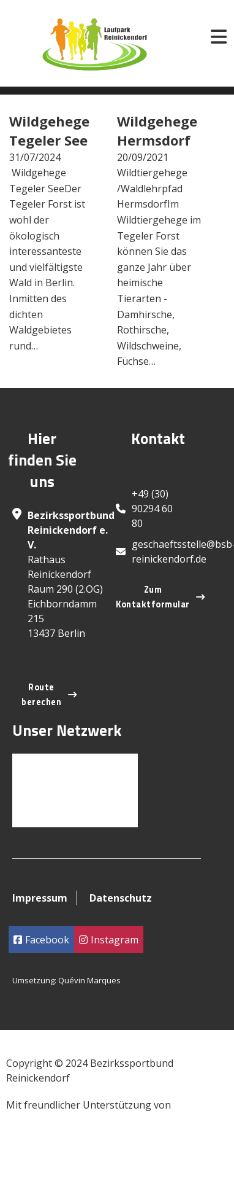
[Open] (219, 37)
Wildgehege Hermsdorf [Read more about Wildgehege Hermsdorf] (157, 130)
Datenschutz (120, 898)
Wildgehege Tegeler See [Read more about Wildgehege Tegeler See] (49, 130)
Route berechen (49, 695)
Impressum (39, 898)
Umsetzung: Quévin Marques (66, 980)
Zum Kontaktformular (160, 597)
